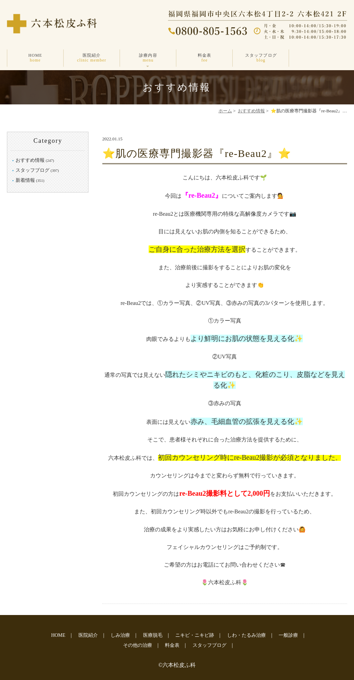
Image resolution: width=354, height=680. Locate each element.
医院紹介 (92, 58)
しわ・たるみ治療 (246, 635)
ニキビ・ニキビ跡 (194, 635)
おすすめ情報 (251, 110)
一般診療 (288, 635)
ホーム (225, 110)
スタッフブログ (261, 58)
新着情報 (25, 180)
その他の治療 (137, 645)
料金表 (204, 58)
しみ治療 (120, 635)
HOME (35, 58)
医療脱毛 (152, 635)
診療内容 (148, 58)
